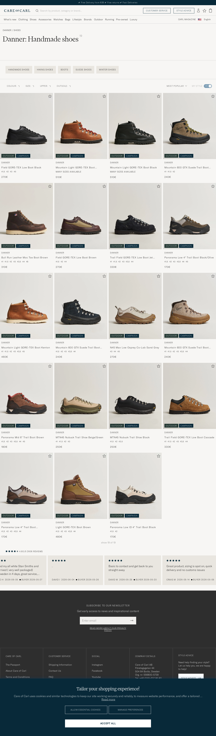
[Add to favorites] (49, 97)
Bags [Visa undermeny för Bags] (67, 19)
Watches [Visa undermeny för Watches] (58, 19)
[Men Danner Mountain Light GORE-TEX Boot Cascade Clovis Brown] (80, 126)
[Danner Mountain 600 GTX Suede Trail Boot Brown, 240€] (189, 316)
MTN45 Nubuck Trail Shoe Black (129, 437)
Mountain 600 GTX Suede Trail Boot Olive (186, 167)
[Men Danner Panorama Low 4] (189, 216)
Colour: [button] (13, 86)
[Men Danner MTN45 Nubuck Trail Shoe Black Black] (135, 396)
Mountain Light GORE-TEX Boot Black (133, 167)
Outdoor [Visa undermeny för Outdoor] (98, 19)
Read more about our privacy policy (108, 629)
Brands (88, 19)
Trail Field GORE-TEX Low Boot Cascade (189, 437)
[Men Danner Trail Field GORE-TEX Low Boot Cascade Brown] (189, 396)
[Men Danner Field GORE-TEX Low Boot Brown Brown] (80, 216)
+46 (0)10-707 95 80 (150, 678)
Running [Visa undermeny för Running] (109, 19)
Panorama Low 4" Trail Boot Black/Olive (189, 257)
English (207, 19)
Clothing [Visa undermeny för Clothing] (23, 19)
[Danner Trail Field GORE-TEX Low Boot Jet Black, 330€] (135, 226)
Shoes (17, 30)
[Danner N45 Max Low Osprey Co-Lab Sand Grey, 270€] (135, 316)
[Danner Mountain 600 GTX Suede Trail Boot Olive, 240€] (189, 136)
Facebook (97, 670)
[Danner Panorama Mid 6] (26, 406)
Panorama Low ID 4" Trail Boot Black (133, 527)
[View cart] (210, 10)
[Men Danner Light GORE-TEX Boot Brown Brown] (80, 486)
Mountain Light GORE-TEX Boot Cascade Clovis (75, 167)
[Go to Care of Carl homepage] (17, 10)
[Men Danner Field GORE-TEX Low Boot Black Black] (26, 126)
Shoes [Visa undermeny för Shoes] (33, 19)
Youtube (96, 677)
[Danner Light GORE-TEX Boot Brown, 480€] (80, 495)
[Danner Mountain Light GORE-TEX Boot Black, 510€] (135, 136)
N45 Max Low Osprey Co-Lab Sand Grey (134, 347)
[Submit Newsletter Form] (132, 620)
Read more (108, 699)
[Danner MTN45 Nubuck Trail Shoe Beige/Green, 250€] (80, 406)
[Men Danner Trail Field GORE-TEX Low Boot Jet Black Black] (135, 216)
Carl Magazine (187, 19)
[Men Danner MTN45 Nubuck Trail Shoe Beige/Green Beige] (80, 396)
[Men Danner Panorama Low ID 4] (135, 486)
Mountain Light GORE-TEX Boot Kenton (25, 347)
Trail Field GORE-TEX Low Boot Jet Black (131, 257)
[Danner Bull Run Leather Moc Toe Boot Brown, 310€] (26, 226)
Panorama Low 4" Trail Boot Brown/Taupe (18, 527)
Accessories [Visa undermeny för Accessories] (45, 19)
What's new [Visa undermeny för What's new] (10, 19)
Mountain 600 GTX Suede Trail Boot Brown (186, 347)
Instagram (97, 664)
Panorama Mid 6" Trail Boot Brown (22, 437)
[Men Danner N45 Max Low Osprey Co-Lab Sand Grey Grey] (135, 306)
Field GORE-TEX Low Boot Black (21, 167)
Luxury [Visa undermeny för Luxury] (133, 19)
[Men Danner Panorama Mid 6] (26, 396)
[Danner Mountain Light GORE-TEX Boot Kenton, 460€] (26, 316)
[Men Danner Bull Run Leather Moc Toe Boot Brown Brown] (26, 216)
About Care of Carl (16, 670)
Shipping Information (60, 664)
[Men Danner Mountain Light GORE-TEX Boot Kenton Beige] (26, 306)
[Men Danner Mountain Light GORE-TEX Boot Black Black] (135, 126)
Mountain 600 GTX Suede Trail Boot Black (78, 347)
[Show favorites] (204, 10)
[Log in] (198, 11)
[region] (108, 570)
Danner (7, 30)
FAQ (51, 677)
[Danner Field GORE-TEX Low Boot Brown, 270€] (80, 226)
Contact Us (55, 670)
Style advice (183, 10)
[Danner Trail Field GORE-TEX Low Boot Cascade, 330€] (189, 406)
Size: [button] (30, 86)
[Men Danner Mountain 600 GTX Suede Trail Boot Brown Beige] (189, 306)
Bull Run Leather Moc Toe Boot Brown (24, 257)
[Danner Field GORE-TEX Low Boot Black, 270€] (26, 136)
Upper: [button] (45, 86)
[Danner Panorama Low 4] (189, 226)
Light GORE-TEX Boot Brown (73, 527)
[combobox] (207, 19)
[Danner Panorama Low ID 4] (135, 495)
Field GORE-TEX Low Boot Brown (76, 257)
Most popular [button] (177, 86)
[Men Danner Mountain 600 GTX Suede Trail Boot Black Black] (80, 306)
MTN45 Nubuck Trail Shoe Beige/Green (79, 437)
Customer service (157, 10)
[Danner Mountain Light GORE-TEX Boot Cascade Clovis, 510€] (80, 136)
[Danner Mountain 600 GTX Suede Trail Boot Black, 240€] (80, 316)
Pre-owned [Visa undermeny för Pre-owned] (122, 19)
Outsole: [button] (64, 86)
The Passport (13, 664)
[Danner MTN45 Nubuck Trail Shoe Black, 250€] (135, 406)
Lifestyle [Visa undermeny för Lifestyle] (77, 19)
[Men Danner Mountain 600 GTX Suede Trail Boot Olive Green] (189, 126)
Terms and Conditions (18, 677)
